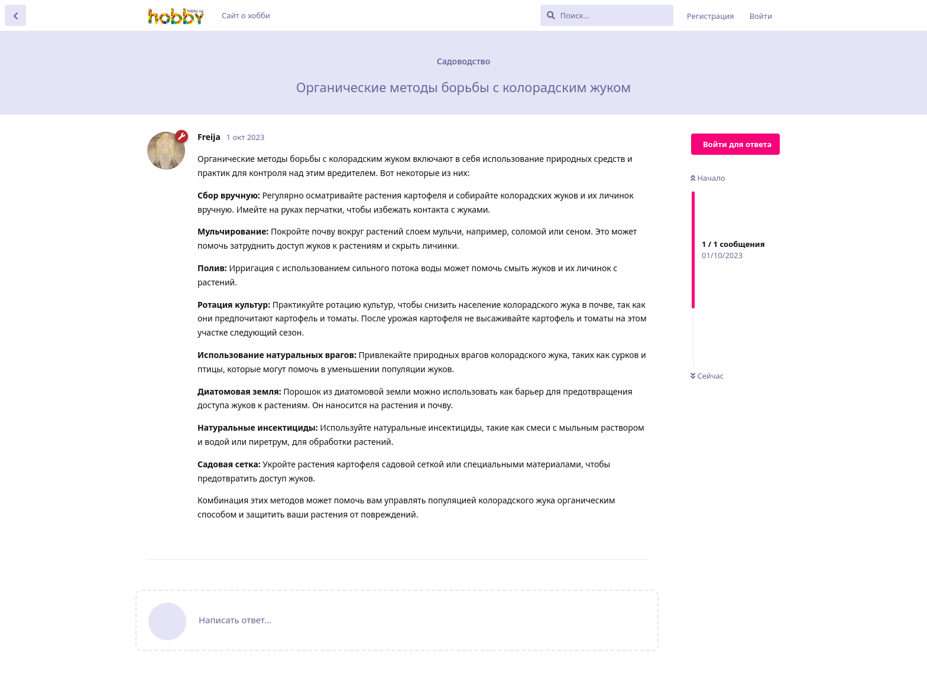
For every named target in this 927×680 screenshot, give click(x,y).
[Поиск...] (606, 15)
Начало (708, 178)
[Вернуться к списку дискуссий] (15, 15)
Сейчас (707, 375)
